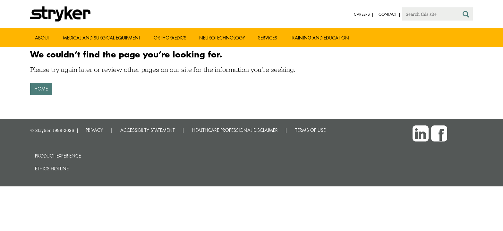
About (42, 38)
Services (267, 38)
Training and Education (319, 38)
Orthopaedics (170, 38)
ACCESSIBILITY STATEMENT (147, 130)
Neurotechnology (222, 38)
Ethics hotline (52, 169)
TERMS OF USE (310, 130)
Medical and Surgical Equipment (102, 38)
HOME (41, 89)
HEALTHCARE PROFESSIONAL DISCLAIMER (235, 130)
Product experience (58, 156)
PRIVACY (94, 130)
